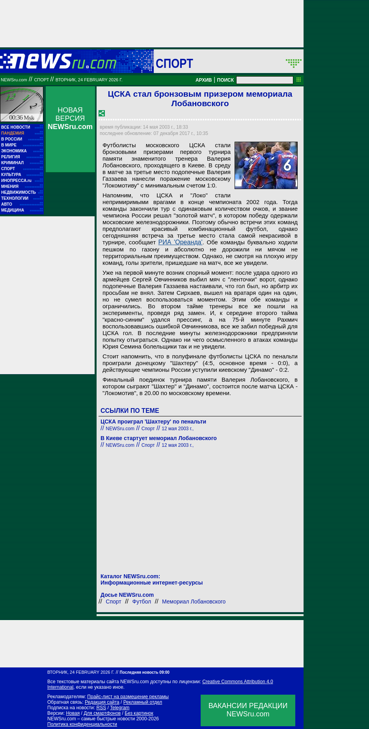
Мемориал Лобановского (194, 601)
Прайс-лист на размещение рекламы (128, 696)
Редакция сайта (102, 702)
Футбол (141, 601)
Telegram (119, 707)
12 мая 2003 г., (178, 428)
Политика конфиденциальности (82, 724)
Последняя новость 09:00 (144, 672)
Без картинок (139, 713)
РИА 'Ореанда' (180, 242)
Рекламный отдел (142, 702)
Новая (73, 713)
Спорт (174, 63)
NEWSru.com (14, 79)
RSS (101, 707)
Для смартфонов (102, 713)
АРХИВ (204, 80)
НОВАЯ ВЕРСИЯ (70, 118)
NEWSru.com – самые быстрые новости (91, 719)
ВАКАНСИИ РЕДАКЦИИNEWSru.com (248, 710)
